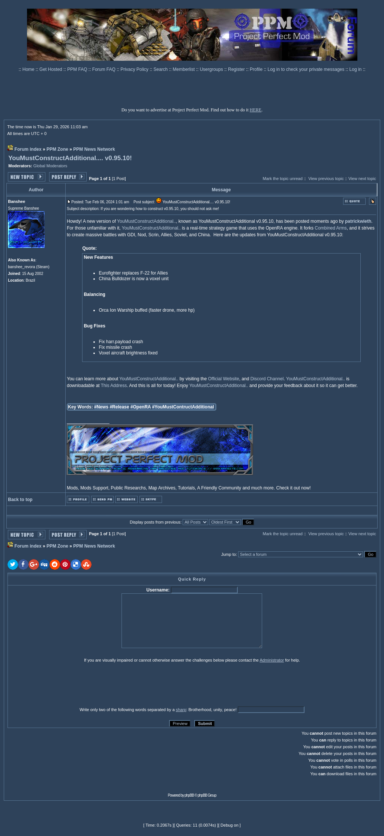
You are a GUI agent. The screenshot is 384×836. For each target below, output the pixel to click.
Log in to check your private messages (306, 69)
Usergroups (212, 69)
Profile (257, 69)
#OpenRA (140, 407)
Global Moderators (50, 166)
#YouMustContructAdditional (183, 407)
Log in (356, 69)
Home (29, 69)
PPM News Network (94, 149)
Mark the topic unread (282, 178)
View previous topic (326, 178)
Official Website (223, 378)
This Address (114, 385)
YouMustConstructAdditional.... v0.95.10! (70, 158)
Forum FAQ (104, 69)
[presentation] (66, 684)
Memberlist (184, 69)
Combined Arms (330, 228)
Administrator (272, 660)
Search (161, 69)
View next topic (362, 178)
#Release (119, 407)
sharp (181, 709)
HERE (255, 110)
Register (237, 69)
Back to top (20, 499)
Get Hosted (51, 69)
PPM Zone (57, 149)
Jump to (228, 554)
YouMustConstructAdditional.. (146, 221)
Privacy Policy (135, 69)
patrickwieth (358, 221)
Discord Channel (267, 378)
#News (101, 407)
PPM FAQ (77, 69)
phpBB (189, 795)
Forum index (28, 149)
